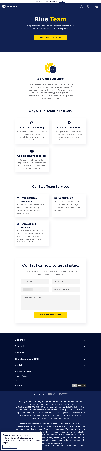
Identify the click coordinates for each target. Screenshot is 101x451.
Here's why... (54, 1)
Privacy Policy (21, 376)
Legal (17, 380)
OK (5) (9, 447)
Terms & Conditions (23, 371)
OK (62, 1)
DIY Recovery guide (75, 445)
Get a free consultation (50, 37)
